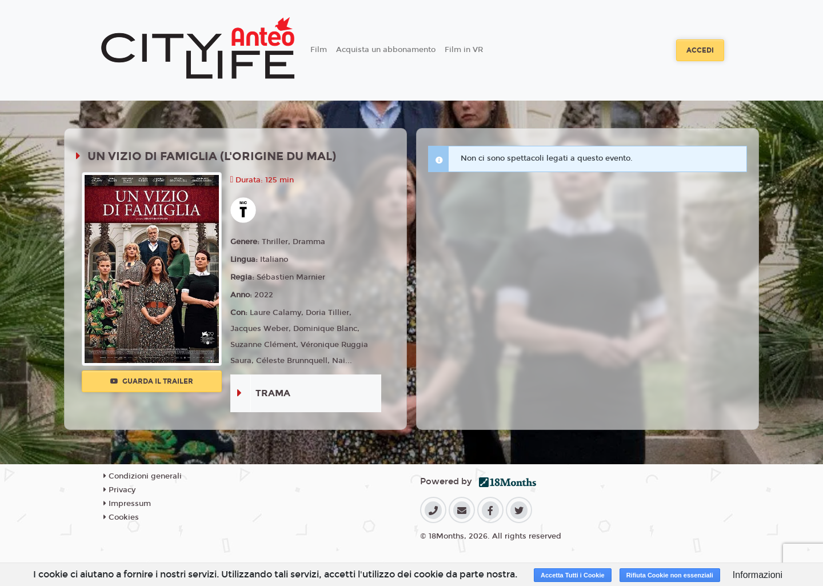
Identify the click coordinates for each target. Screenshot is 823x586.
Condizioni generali (142, 476)
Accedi (700, 50)
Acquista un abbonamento (386, 49)
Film (318, 49)
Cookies (121, 517)
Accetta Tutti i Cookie (573, 575)
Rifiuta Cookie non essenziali (669, 575)
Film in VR (464, 49)
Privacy (119, 490)
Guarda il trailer (151, 381)
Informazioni (757, 575)
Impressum (127, 503)
